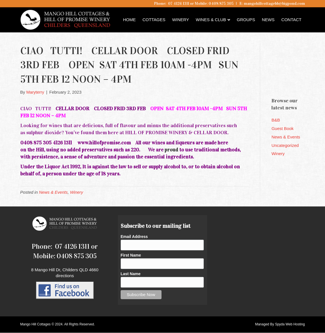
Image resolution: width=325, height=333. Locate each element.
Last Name (131, 274)
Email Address (134, 236)
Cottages (153, 19)
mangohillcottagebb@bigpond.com (274, 3)
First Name (131, 255)
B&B (275, 120)
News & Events (53, 192)
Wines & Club (211, 19)
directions (65, 275)
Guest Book (282, 128)
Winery (180, 19)
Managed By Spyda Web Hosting (280, 324)
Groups (246, 19)
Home (129, 19)
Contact (291, 19)
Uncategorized (285, 145)
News (268, 19)
